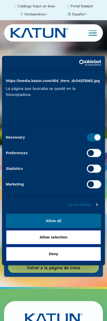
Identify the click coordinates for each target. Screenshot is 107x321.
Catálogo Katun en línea (34, 6)
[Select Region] (34, 14)
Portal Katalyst (80, 6)
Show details (80, 210)
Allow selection (54, 242)
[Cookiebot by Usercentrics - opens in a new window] (79, 58)
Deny (53, 259)
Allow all (53, 226)
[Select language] (77, 14)
